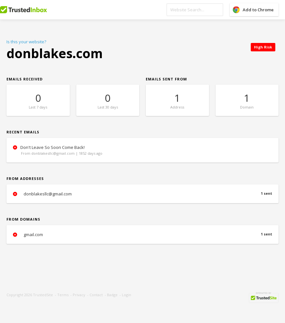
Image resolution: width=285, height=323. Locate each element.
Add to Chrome (258, 10)
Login (126, 294)
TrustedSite (43, 294)
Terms (63, 294)
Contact (96, 294)
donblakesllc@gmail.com (142, 194)
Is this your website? (26, 42)
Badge (112, 294)
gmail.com (142, 234)
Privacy (79, 294)
